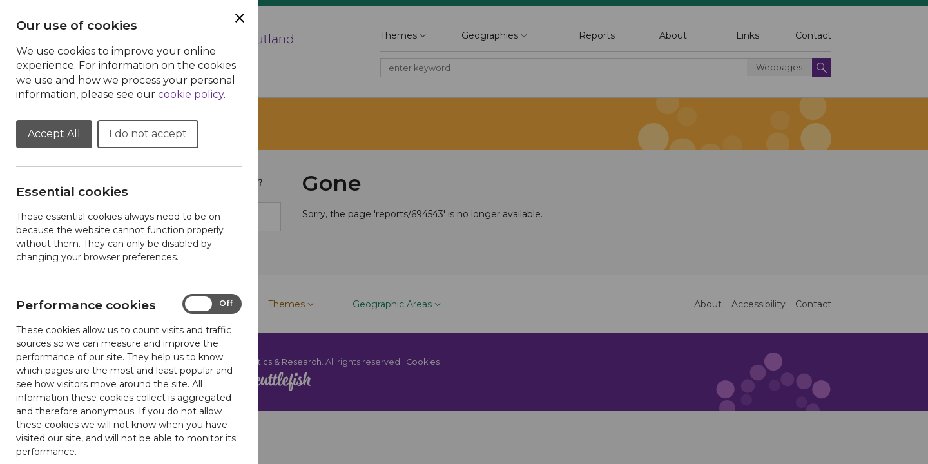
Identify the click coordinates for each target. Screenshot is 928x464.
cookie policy (191, 94)
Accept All (54, 134)
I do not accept (148, 134)
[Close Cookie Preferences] (239, 18)
